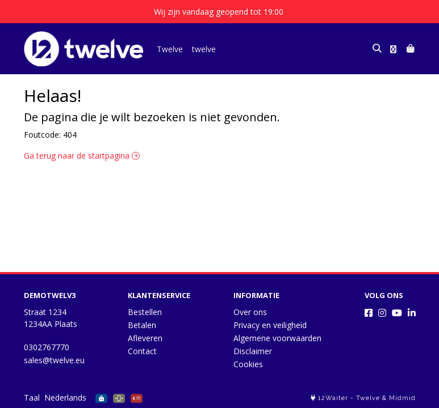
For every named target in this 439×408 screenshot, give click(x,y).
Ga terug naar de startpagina (82, 155)
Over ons (250, 312)
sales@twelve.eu (54, 360)
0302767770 (46, 347)
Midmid (402, 398)
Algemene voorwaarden (277, 338)
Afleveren (145, 338)
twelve (204, 49)
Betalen (142, 325)
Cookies (248, 364)
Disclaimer (252, 351)
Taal (32, 397)
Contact (142, 351)
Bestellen (145, 312)
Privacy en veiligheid (270, 325)
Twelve (170, 49)
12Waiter (333, 398)
